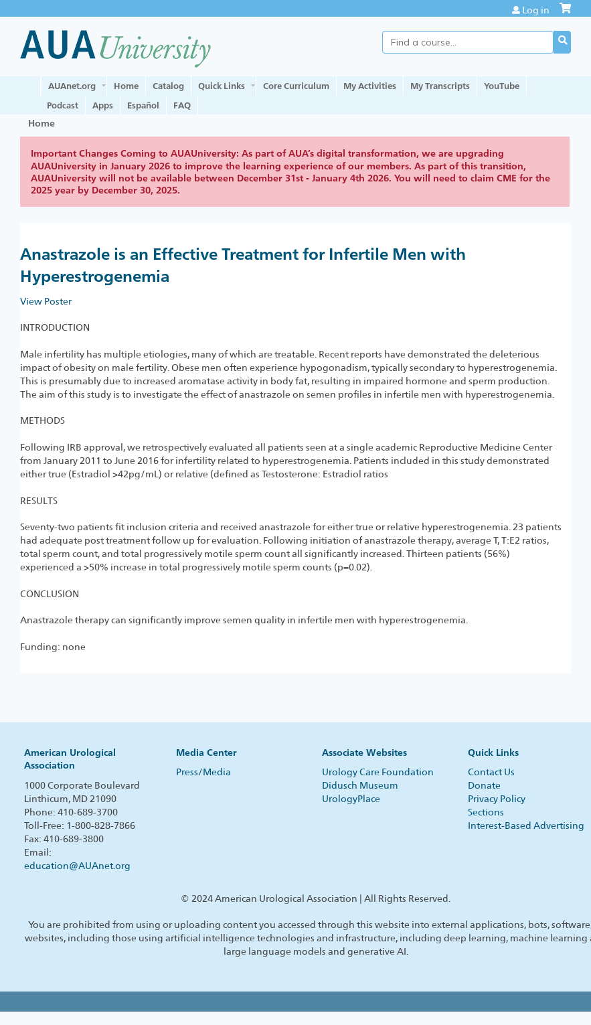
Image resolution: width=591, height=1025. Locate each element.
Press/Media (203, 772)
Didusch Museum (360, 785)
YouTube (501, 85)
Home (126, 85)
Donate (484, 785)
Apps (102, 105)
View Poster (46, 301)
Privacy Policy (496, 798)
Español (143, 105)
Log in (536, 10)
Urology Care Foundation (378, 772)
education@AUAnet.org (77, 865)
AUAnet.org (72, 85)
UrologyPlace (351, 798)
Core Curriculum (296, 85)
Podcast (62, 105)
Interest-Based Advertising (526, 825)
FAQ (182, 105)
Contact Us (491, 772)
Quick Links (221, 85)
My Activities (369, 85)
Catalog (168, 85)
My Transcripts (440, 85)
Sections (486, 812)
